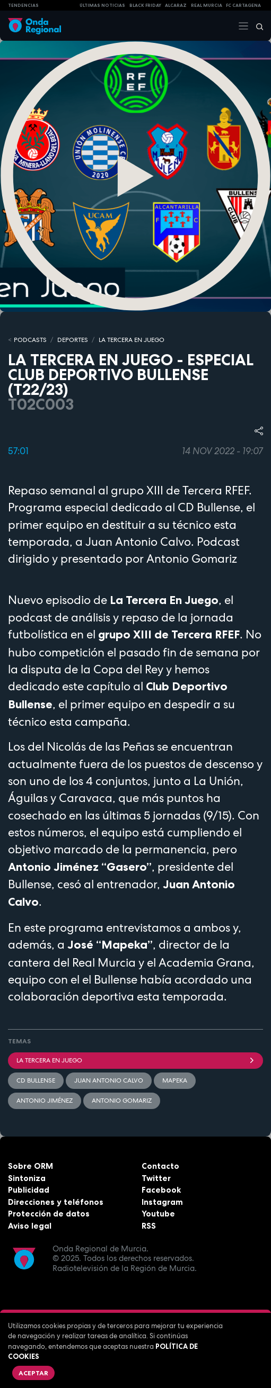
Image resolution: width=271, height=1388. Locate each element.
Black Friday (145, 5)
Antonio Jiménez (44, 1100)
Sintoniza (27, 1178)
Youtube (158, 1214)
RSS (149, 1226)
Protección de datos (49, 1214)
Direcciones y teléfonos (55, 1202)
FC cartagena (243, 5)
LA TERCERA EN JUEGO (131, 340)
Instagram (162, 1202)
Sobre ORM (30, 1166)
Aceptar (33, 1373)
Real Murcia (206, 5)
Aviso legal (29, 1226)
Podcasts (30, 340)
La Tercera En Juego (135, 1060)
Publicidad (28, 1190)
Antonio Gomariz (122, 1100)
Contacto (160, 1166)
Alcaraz (176, 5)
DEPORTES (72, 340)
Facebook (161, 1190)
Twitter (156, 1178)
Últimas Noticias (102, 5)
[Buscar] (256, 25)
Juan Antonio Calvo (108, 1080)
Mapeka (174, 1080)
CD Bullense (35, 1080)
